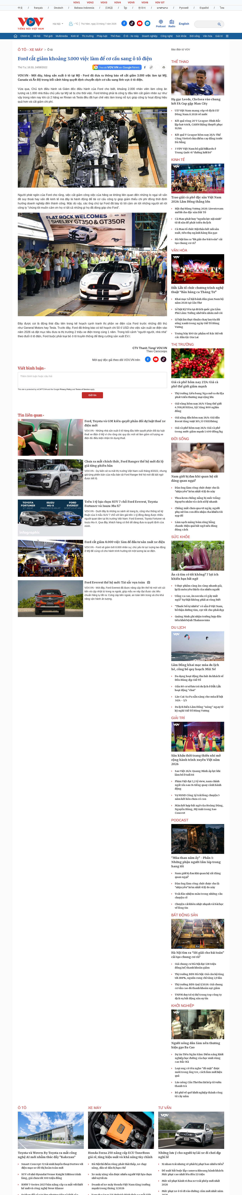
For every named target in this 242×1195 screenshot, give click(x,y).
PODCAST (179, 820)
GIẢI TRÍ (178, 718)
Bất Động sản (184, 915)
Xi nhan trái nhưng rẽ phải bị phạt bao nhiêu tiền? (193, 1164)
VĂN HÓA (179, 250)
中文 (20, 7)
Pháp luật (102, 36)
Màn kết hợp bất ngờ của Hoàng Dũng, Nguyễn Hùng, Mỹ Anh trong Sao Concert (199, 809)
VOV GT (160, 2)
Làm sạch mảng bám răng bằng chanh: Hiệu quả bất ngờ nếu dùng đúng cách (196, 526)
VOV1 (76, 2)
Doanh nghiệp (149, 36)
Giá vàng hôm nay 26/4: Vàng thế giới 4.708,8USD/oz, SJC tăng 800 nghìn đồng (198, 407)
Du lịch (178, 627)
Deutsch (58, 7)
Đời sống (195, 36)
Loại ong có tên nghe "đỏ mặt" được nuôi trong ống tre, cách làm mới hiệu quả (198, 1072)
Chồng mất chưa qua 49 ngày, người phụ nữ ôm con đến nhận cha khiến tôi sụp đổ (199, 512)
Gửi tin (92, 395)
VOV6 (144, 2)
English (184, 23)
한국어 (142, 7)
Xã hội (36, 36)
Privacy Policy (66, 389)
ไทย (222, 7)
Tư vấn (164, 1108)
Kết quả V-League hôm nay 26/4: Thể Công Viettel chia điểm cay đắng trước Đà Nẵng (199, 138)
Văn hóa (207, 36)
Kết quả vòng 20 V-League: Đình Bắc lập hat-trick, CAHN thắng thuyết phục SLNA (199, 124)
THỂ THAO (180, 62)
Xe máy (94, 1108)
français (38, 7)
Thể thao (115, 36)
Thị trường (87, 36)
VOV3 (104, 2)
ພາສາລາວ (162, 7)
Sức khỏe (181, 36)
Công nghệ (167, 36)
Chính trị (25, 36)
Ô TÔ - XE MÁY (30, 50)
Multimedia (62, 36)
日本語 (109, 7)
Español (204, 7)
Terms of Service (83, 389)
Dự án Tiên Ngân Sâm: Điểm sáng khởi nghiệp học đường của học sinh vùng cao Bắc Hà (199, 1058)
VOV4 (117, 2)
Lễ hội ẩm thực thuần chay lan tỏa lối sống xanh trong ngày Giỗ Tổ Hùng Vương (197, 323)
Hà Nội (57, 23)
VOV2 (90, 2)
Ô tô (50, 49)
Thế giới (48, 36)
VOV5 (131, 2)
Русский (183, 7)
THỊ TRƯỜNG (182, 344)
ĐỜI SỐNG (180, 439)
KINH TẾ (178, 160)
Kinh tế (75, 36)
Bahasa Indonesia (84, 7)
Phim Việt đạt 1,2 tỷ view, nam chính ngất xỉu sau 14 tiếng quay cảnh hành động (198, 785)
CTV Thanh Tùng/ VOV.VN (149, 348)
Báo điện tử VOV (180, 49)
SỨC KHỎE (180, 537)
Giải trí (219, 36)
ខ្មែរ (125, 7)
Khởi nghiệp (182, 1006)
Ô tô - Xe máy (131, 36)
